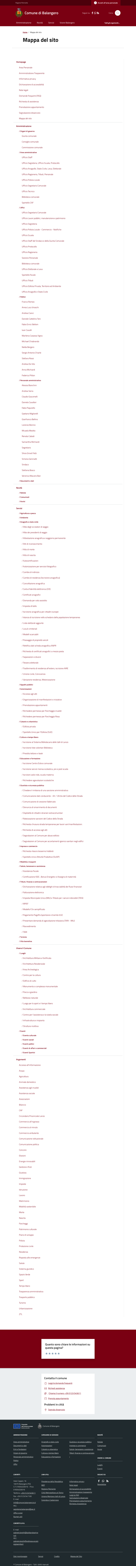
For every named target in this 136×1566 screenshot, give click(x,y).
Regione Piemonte (22, 3)
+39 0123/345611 (28, 1493)
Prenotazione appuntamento (80, 1500)
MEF (43, 1485)
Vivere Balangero (67, 22)
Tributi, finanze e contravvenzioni (81, 1455)
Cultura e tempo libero (50, 1453)
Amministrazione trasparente (80, 1492)
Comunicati (101, 1445)
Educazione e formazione (51, 1456)
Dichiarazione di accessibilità (80, 1488)
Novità (40, 22)
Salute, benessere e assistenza (81, 1449)
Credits (56, 1556)
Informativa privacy (76, 1481)
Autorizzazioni (46, 1445)
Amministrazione (23, 22)
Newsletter (101, 1484)
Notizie (100, 1441)
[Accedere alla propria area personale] (105, 3)
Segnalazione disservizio (78, 1497)
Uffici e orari (18, 1512)
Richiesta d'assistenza (77, 1503)
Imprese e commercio (77, 1445)
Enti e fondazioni (19, 1449)
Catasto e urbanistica (49, 1449)
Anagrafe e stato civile (50, 1441)
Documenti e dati (20, 1445)
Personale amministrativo (23, 1456)
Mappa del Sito (76, 1556)
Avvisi (99, 1449)
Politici (15, 1460)
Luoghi (100, 1464)
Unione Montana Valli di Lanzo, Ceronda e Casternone (53, 1498)
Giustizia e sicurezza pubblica (80, 1441)
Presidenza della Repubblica (52, 1481)
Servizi (51, 22)
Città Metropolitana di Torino (52, 1492)
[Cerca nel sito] (116, 13)
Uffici (15, 1464)
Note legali (73, 1485)
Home (25, 32)
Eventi (99, 1468)
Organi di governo (20, 1453)
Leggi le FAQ (74, 1495)
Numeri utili (17, 1516)
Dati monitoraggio (20, 1556)
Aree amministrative (21, 1441)
